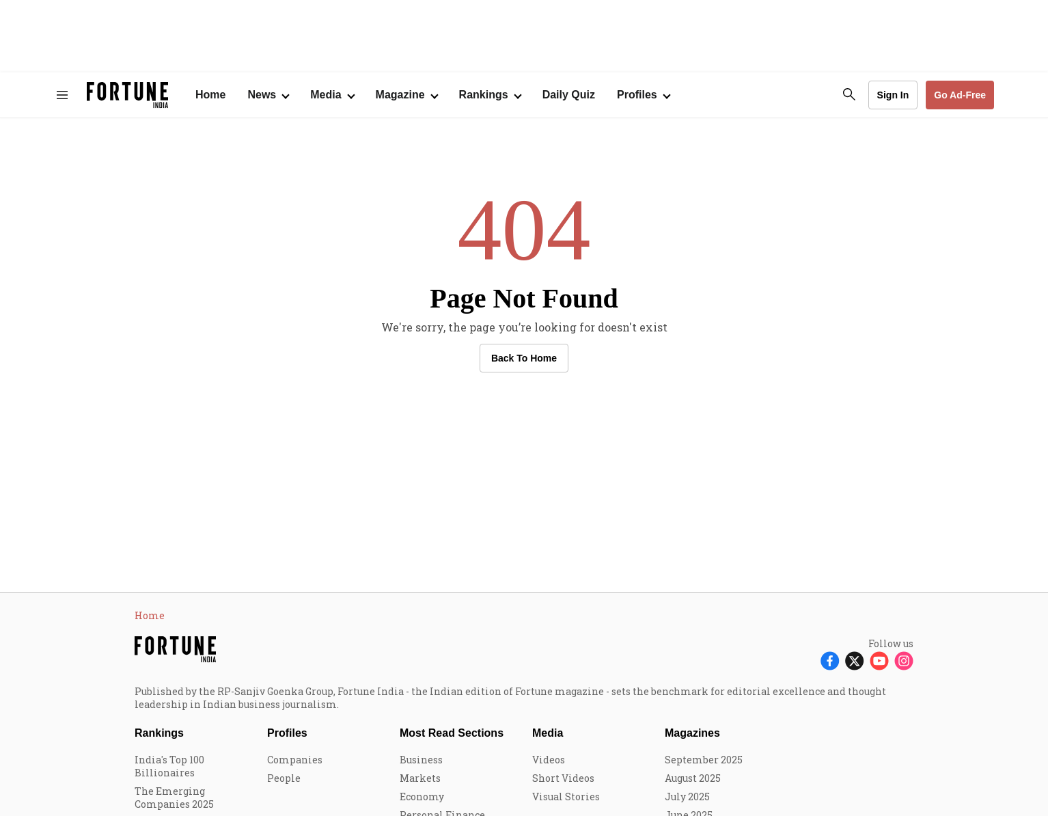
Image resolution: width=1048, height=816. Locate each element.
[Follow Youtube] (879, 660)
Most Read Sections (452, 733)
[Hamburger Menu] (62, 95)
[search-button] (849, 94)
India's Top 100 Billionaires (169, 766)
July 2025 (687, 796)
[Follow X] (854, 660)
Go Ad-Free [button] (960, 95)
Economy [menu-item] (422, 796)
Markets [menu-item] (420, 778)
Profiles (287, 733)
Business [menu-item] (421, 759)
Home (210, 94)
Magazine (400, 94)
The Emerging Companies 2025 (174, 798)
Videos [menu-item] (548, 759)
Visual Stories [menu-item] (566, 796)
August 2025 (693, 778)
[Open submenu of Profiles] (643, 95)
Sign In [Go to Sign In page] (893, 95)
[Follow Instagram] (903, 660)
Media (547, 733)
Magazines (692, 733)
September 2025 (704, 759)
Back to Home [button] (524, 358)
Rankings (483, 94)
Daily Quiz (568, 94)
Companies (294, 759)
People (284, 778)
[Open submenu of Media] (331, 95)
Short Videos (563, 778)
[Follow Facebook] (830, 660)
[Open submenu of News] (267, 95)
